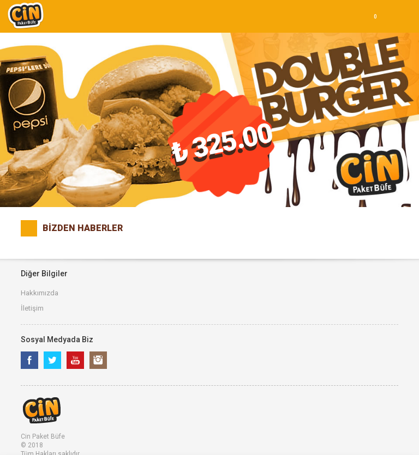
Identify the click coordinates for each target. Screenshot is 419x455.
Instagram (98, 360)
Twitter (52, 360)
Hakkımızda (39, 293)
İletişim (32, 308)
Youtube (75, 360)
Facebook (29, 360)
